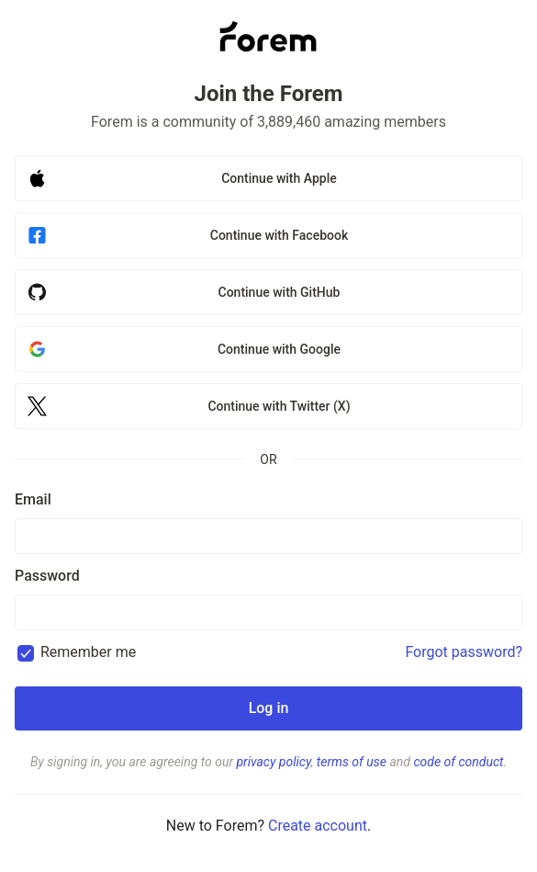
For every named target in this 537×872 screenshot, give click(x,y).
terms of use (351, 761)
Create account (317, 825)
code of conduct (458, 761)
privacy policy (273, 761)
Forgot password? (463, 652)
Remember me (88, 652)
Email (33, 499)
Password (47, 575)
